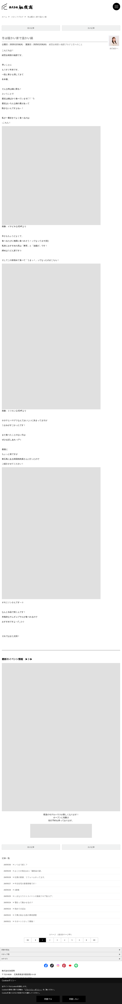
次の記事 (91, 28)
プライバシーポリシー (33, 990)
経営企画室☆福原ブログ (60, 44)
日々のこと (78, 44)
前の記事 (30, 28)
